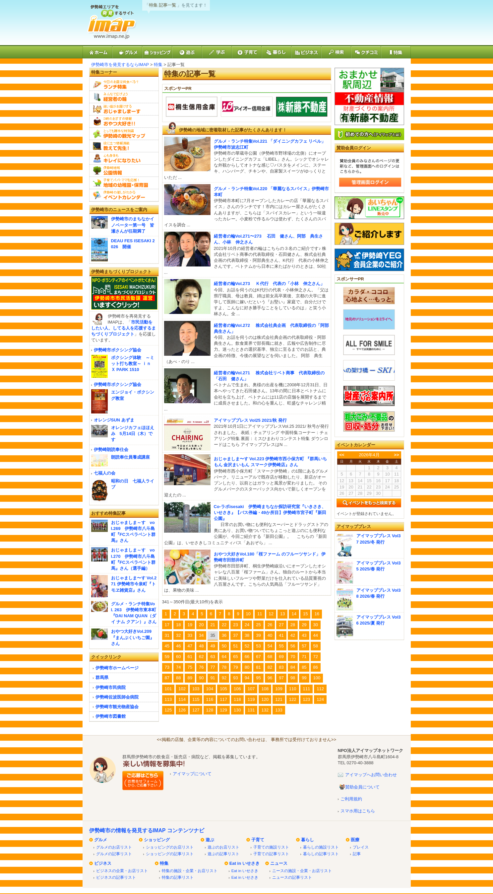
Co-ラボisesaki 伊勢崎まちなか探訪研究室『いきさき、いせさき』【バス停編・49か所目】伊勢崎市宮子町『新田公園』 (270, 512)
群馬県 (101, 677)
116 (210, 699)
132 (265, 710)
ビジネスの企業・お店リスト (122, 870)
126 (182, 710)
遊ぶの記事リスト (223, 854)
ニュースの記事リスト (292, 877)
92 (224, 677)
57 (304, 645)
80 (247, 667)
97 (281, 677)
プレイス (361, 847)
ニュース (278, 863)
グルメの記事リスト (114, 854)
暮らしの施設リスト (321, 847)
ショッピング (157, 839)
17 (167, 624)
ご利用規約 (351, 798)
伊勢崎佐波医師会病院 (117, 697)
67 (258, 656)
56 (292, 645)
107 (251, 688)
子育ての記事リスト (271, 854)
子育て (257, 839)
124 (320, 699)
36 (224, 635)
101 (168, 688)
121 (278, 699)
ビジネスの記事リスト (116, 877)
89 (189, 677)
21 (212, 624)
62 (201, 656)
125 (168, 710)
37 (235, 635)
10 (248, 613)
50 (224, 645)
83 (281, 667)
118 (237, 699)
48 (201, 645)
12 (271, 613)
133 (278, 710)
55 (281, 645)
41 (281, 635)
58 (315, 645)
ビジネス (102, 863)
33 (189, 635)
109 (278, 688)
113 (168, 699)
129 (223, 710)
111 (306, 688)
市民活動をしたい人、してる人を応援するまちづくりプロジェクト (123, 328)
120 (265, 699)
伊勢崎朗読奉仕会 (111, 449)
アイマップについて (192, 773)
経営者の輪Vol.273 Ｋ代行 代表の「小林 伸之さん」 (269, 283)
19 (189, 624)
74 (178, 667)
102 (182, 688)
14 (293, 613)
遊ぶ (210, 839)
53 (258, 645)
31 (167, 635)
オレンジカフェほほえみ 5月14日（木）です (132, 433)
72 (315, 656)
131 (251, 710)
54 (270, 645)
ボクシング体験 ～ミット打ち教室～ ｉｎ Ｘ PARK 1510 (133, 363)
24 (247, 624)
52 (247, 645)
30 (315, 624)
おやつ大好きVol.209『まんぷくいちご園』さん (132, 637)
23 (235, 624)
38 (247, 635)
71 (304, 656)
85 (304, 667)
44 (315, 635)
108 (265, 688)
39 (258, 635)
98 (292, 677)
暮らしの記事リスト (321, 854)
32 (178, 635)
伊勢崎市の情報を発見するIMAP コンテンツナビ (146, 830)
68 (270, 656)
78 (224, 667)
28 (292, 624)
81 (258, 667)
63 (212, 656)
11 (259, 613)
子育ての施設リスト (271, 847)
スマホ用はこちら (357, 810)
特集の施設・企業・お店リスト (189, 870)
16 (316, 613)
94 (247, 677)
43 (304, 635)
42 (292, 635)
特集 (158, 64)
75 (189, 667)
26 (270, 624)
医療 (355, 839)
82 (270, 667)
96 (270, 677)
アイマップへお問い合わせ (371, 774)
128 (210, 710)
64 (224, 656)
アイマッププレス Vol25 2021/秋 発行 (250, 420)
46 (178, 645)
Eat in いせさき (244, 863)
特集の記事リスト (178, 877)
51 (235, 645)
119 (251, 699)
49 (212, 645)
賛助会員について (362, 786)
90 (201, 677)
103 (196, 688)
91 (212, 677)
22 (224, 624)
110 (292, 688)
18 (178, 624)
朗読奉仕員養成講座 (130, 457)
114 (182, 699)
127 (196, 710)
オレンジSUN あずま (114, 419)
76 (201, 667)
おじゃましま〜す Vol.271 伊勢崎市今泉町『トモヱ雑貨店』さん (134, 583)
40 (270, 635)
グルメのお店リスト (114, 847)
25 (258, 624)
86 (315, 667)
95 (258, 677)
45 (167, 645)
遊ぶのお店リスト (223, 847)
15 (305, 613)
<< (341, 454)
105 (223, 688)
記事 (357, 854)
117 (223, 699)
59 (167, 656)
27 (281, 624)
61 (189, 656)
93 (235, 677)
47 (189, 645)
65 (235, 656)
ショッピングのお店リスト (170, 847)
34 (201, 635)
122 (292, 699)
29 (304, 624)
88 (178, 677)
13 (282, 613)
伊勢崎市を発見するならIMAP (120, 64)
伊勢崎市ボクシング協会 (117, 349)
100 (317, 677)
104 (210, 688)
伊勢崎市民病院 (110, 687)
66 (247, 656)
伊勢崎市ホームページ (117, 667)
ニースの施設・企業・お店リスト (302, 870)
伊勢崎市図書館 (110, 716)
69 (281, 656)
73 (167, 667)
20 (201, 624)
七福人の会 (104, 473)
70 (292, 656)
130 (237, 710)
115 (196, 699)
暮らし (307, 839)
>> (396, 454)
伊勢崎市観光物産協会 (117, 706)
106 (237, 688)
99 (304, 677)
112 (320, 688)
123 (306, 699)
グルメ (100, 839)
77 (212, 667)
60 (178, 656)
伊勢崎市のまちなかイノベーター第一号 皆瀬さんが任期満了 (132, 224)
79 (235, 667)
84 (292, 667)
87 (167, 677)
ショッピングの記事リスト (170, 854)
